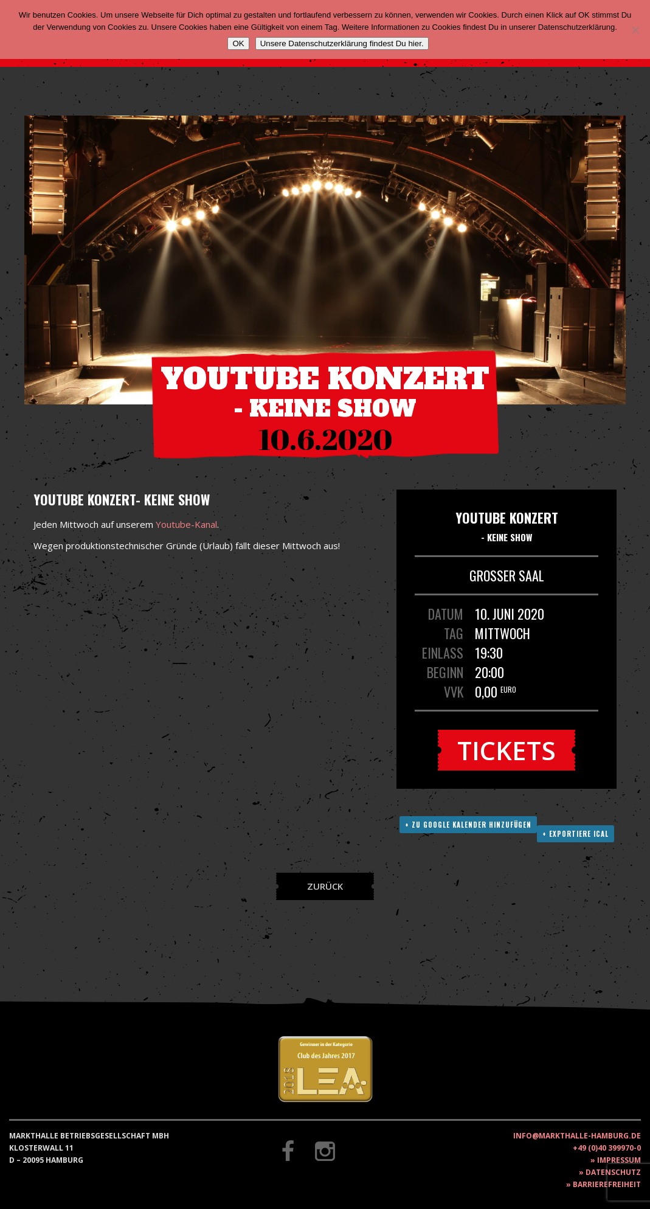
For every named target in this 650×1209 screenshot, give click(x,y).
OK (238, 43)
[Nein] (635, 30)
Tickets (506, 750)
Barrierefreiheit (607, 1184)
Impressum (619, 1160)
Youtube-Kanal (186, 524)
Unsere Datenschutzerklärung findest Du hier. (342, 43)
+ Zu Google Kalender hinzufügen (468, 825)
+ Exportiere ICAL (575, 834)
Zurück (325, 886)
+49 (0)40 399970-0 (607, 1148)
